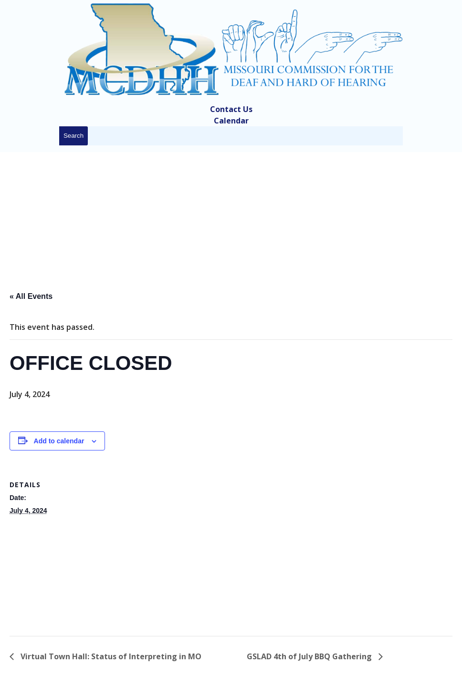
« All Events (31, 296)
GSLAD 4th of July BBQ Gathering (310, 656)
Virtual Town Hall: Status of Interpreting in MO (110, 656)
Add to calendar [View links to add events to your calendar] (59, 441)
